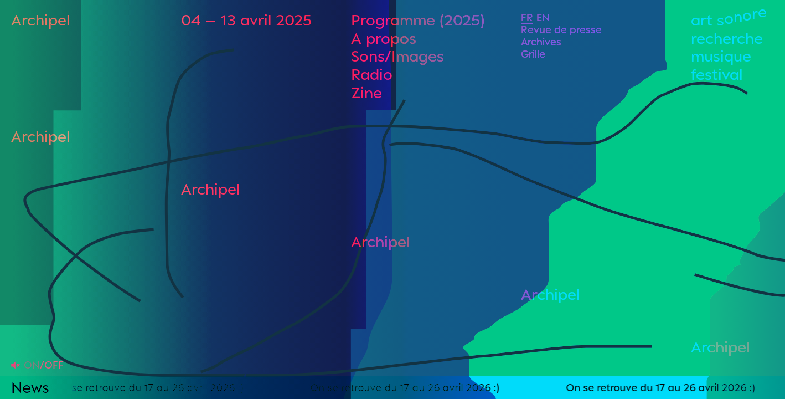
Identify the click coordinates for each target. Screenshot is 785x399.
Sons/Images (397, 56)
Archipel (40, 20)
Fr (527, 17)
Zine (366, 92)
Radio (371, 74)
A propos (383, 38)
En (543, 17)
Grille (533, 54)
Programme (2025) (418, 20)
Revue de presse (561, 29)
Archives (541, 41)
